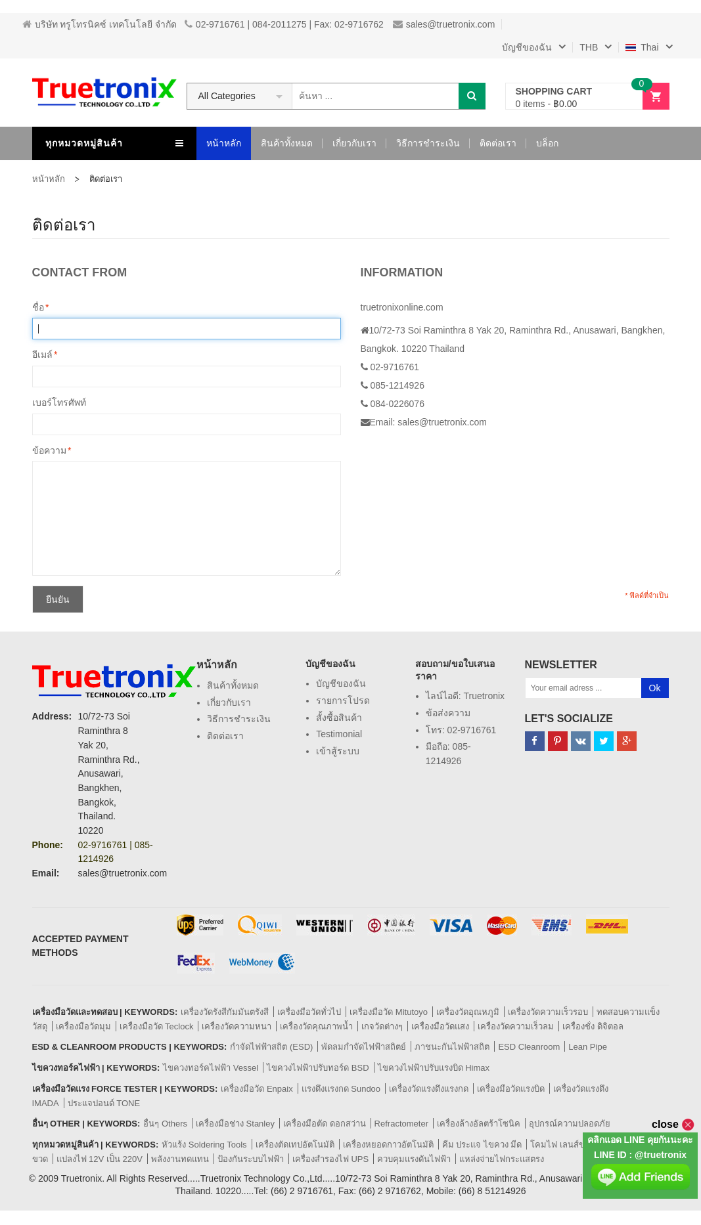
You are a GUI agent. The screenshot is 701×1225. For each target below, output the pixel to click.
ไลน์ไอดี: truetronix (465, 696)
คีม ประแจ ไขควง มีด (482, 1145)
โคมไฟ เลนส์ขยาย (565, 1145)
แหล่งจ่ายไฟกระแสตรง (501, 1159)
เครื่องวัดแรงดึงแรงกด (428, 1089)
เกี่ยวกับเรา (229, 702)
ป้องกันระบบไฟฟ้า (250, 1159)
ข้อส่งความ (448, 713)
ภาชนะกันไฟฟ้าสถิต (452, 1047)
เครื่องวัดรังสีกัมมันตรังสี (225, 1012)
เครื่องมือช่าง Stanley (235, 1123)
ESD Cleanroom (529, 1047)
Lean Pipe (587, 1047)
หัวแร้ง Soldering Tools (204, 1145)
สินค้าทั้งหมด (233, 685)
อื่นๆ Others (165, 1123)
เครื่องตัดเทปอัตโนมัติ (295, 1145)
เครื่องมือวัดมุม (83, 1026)
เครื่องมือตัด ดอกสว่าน (324, 1123)
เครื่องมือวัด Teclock (157, 1026)
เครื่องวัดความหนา (236, 1026)
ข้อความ (49, 451)
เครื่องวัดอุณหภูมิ (467, 1012)
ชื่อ (38, 308)
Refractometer (401, 1123)
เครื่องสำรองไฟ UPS (330, 1159)
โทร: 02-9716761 (461, 730)
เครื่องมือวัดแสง (440, 1026)
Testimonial (339, 734)
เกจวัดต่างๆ (382, 1026)
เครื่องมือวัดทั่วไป (309, 1012)
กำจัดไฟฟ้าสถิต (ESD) (271, 1047)
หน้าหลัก (48, 179)
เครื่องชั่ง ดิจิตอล (592, 1026)
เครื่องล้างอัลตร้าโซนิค (478, 1123)
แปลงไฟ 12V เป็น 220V (100, 1159)
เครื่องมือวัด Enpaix (256, 1089)
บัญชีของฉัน (341, 683)
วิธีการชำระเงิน (239, 719)
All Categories (227, 96)
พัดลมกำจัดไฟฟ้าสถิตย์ (363, 1047)
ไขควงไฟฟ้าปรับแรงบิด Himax (433, 1068)
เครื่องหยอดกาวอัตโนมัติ (388, 1145)
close (673, 1124)
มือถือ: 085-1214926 (448, 753)
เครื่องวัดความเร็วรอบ (548, 1012)
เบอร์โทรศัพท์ (59, 402)
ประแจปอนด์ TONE (104, 1103)
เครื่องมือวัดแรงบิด (511, 1089)
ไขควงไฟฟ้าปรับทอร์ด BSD (318, 1068)
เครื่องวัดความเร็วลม (516, 1026)
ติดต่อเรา (225, 736)
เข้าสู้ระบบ (337, 751)
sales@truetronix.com (444, 24)
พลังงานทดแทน (180, 1159)
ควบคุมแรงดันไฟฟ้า (414, 1159)
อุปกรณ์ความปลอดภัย (569, 1123)
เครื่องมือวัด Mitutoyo (389, 1012)
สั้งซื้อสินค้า (339, 717)
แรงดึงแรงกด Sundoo (341, 1089)
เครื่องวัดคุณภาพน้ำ (316, 1026)
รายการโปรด (343, 700)
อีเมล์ (42, 355)
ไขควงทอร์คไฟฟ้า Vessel (210, 1068)
